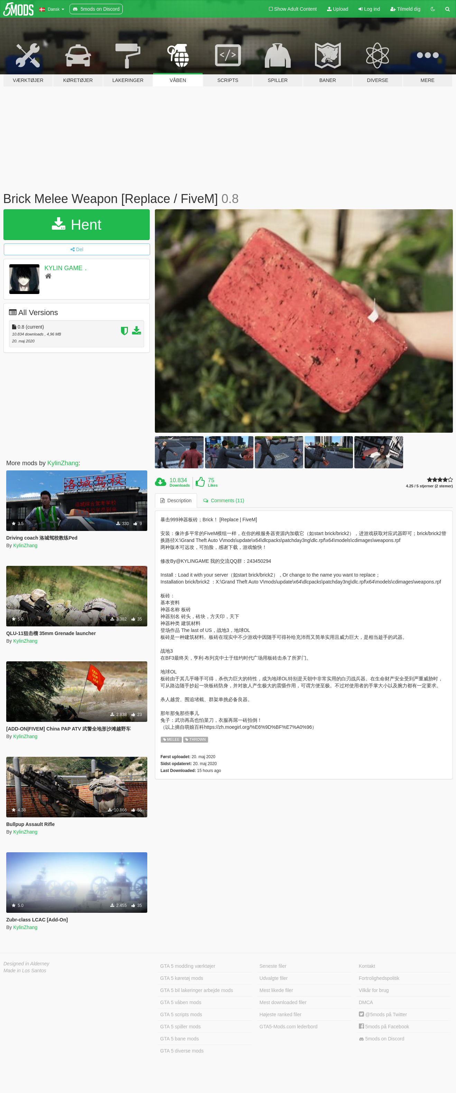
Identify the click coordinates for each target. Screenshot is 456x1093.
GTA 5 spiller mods (180, 1026)
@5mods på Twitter (383, 1014)
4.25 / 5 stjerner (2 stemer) (429, 486)
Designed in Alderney (26, 963)
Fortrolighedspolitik (379, 978)
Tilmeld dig (405, 9)
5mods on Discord (381, 1039)
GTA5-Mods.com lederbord (289, 1026)
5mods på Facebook (384, 1026)
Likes (212, 485)
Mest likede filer (276, 990)
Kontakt (367, 966)
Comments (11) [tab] (223, 500)
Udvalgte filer (274, 978)
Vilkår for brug (374, 990)
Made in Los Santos (24, 970)
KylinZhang (62, 463)
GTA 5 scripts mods (181, 1014)
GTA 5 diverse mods (182, 1051)
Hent (76, 225)
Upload (337, 9)
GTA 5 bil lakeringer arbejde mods (196, 990)
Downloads (180, 485)
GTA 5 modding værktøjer (187, 966)
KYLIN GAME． (67, 268)
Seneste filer (273, 966)
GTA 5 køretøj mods (181, 978)
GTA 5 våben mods (180, 1002)
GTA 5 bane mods (179, 1038)
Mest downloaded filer (283, 1002)
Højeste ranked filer (280, 1014)
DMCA (366, 1002)
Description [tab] (176, 500)
